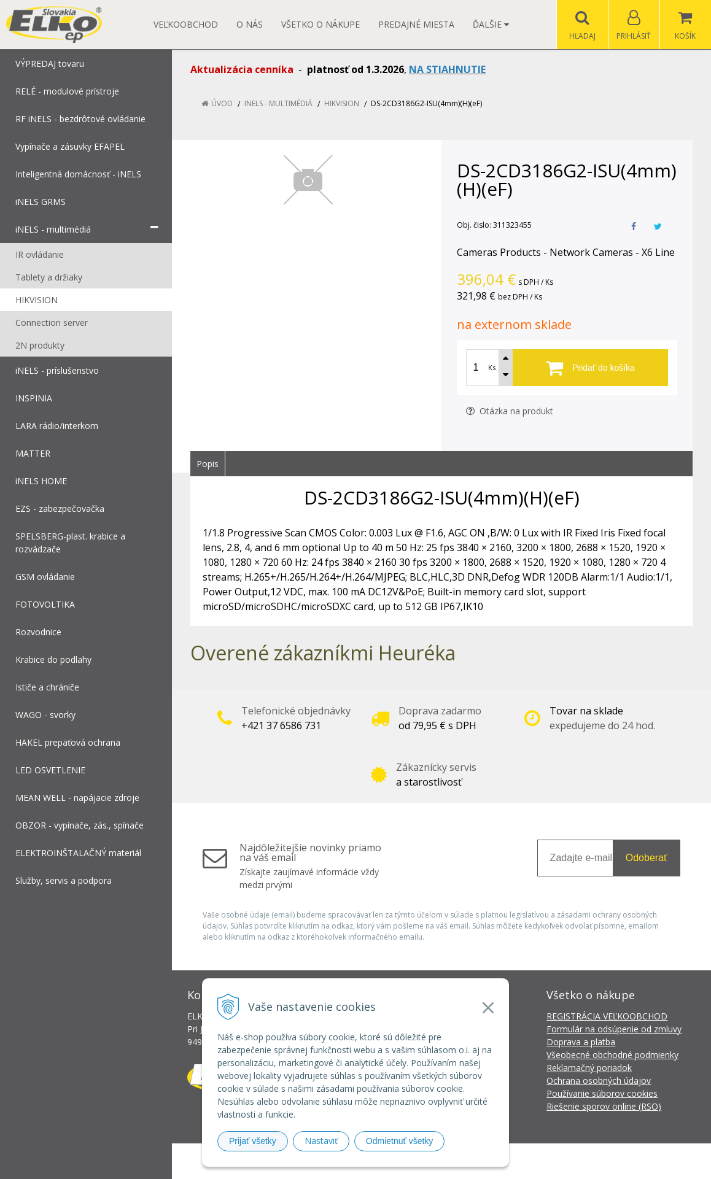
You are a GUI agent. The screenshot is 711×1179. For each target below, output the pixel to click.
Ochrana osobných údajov (598, 1080)
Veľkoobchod (185, 24)
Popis (207, 464)
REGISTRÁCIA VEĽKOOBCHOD (606, 1016)
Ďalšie (491, 24)
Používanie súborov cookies (602, 1093)
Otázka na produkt (509, 411)
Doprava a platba (580, 1042)
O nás (249, 24)
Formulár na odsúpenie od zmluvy (614, 1029)
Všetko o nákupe (320, 24)
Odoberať (646, 857)
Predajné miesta (416, 24)
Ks (491, 367)
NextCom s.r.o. (576, 1161)
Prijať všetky (252, 1141)
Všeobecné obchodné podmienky (612, 1055)
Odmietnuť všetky (399, 1141)
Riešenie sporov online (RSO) (603, 1106)
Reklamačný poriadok (589, 1067)
